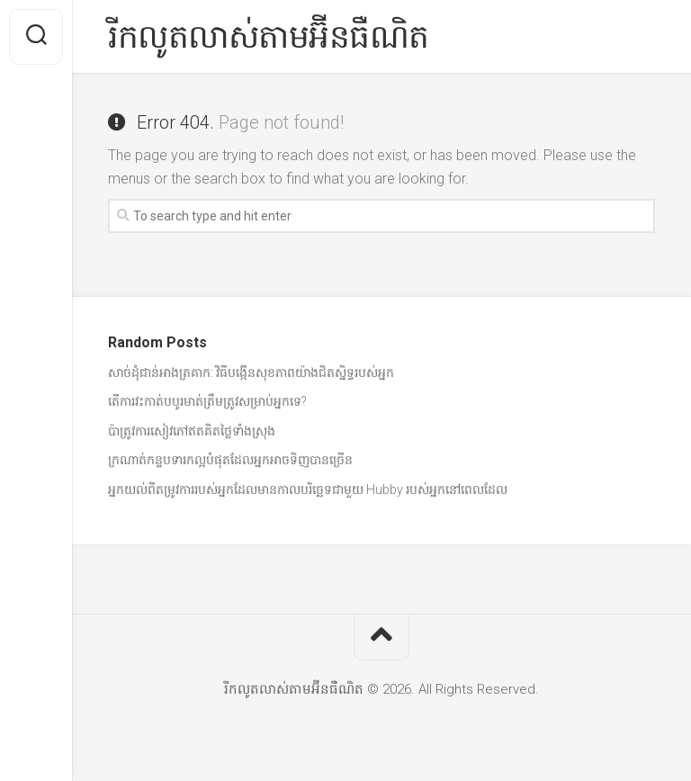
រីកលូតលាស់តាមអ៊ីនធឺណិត (268, 37)
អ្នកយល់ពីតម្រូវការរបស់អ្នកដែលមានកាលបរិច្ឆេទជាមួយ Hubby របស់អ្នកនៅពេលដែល (307, 489)
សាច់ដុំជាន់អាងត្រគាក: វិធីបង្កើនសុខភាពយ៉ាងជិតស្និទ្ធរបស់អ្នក (251, 372)
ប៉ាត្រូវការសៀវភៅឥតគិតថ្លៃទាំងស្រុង (191, 431)
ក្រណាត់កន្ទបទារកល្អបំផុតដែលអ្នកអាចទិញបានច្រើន (230, 460)
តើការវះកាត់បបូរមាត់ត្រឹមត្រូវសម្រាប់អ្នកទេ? (207, 401)
